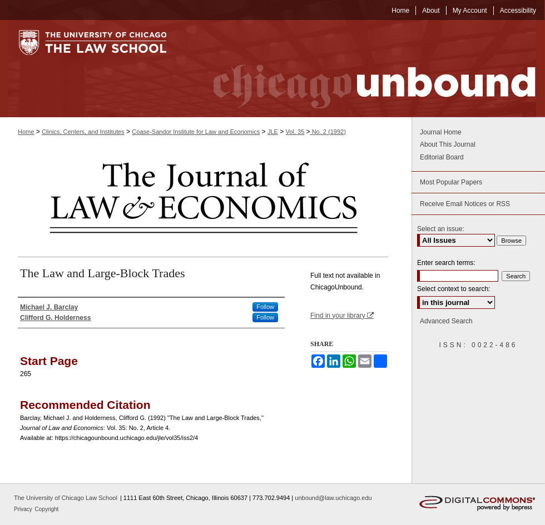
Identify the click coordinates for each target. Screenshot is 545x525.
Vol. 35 (295, 131)
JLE (272, 131)
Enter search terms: (446, 263)
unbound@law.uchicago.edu (333, 497)
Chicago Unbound (364, 68)
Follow (265, 306)
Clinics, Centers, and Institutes (83, 131)
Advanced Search (446, 321)
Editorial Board (442, 157)
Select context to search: (453, 289)
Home (26, 131)
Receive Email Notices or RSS (465, 204)
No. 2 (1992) (328, 131)
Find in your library (342, 315)
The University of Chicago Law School (65, 497)
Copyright (47, 509)
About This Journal (447, 144)
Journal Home (441, 132)
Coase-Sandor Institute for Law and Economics (196, 131)
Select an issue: (440, 229)
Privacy (24, 509)
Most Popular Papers (451, 182)
